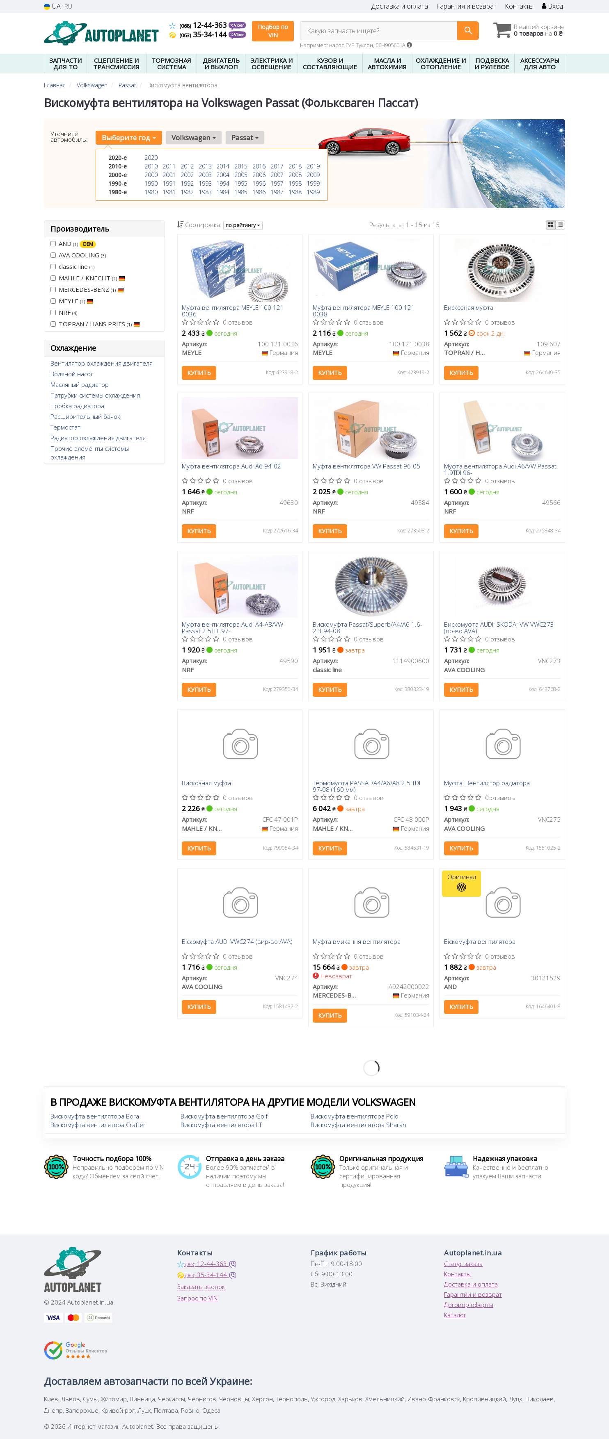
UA (52, 6)
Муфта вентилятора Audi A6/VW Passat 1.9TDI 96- (500, 469)
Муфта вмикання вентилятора (357, 942)
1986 (259, 192)
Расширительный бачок (85, 416)
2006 (259, 175)
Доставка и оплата (399, 6)
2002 (187, 175)
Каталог (455, 1315)
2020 (151, 157)
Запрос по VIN (197, 1298)
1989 (313, 192)
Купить (199, 373)
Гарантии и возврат (473, 1294)
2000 (151, 175)
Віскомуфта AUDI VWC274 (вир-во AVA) (237, 942)
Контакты (519, 6)
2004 (222, 175)
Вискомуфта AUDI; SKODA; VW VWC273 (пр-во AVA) (499, 627)
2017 (277, 166)
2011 (169, 166)
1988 (295, 192)
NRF (63, 312)
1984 (222, 192)
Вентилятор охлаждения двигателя (101, 363)
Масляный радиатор (79, 384)
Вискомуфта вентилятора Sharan (358, 1125)
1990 (151, 183)
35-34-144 (199, 34)
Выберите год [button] (129, 137)
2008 (295, 175)
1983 (205, 192)
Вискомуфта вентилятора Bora (94, 1116)
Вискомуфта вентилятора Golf (224, 1116)
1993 (205, 183)
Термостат (65, 427)
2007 (277, 175)
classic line (72, 266)
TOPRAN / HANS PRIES (95, 324)
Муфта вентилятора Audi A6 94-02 (231, 466)
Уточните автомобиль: (69, 136)
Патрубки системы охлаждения (95, 395)
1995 (240, 183)
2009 (313, 175)
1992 (187, 183)
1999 (313, 183)
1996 (259, 183)
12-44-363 (199, 25)
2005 (240, 175)
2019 (313, 166)
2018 (295, 166)
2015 (240, 166)
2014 (222, 166)
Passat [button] (245, 137)
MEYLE (71, 301)
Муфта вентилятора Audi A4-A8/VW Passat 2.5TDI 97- (232, 627)
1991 (169, 183)
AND (73, 243)
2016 (259, 166)
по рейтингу (243, 225)
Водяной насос (72, 374)
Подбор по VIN (273, 31)
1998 (295, 183)
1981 (169, 192)
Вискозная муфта (468, 307)
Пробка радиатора (77, 406)
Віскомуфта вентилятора (479, 942)
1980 (151, 192)
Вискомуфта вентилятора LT (221, 1125)
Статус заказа (463, 1263)
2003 (205, 175)
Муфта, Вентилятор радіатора (487, 783)
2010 (151, 166)
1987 (277, 192)
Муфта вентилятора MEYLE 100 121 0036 (233, 310)
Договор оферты (468, 1304)
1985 (240, 192)
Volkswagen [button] (194, 137)
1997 (277, 183)
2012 (187, 166)
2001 (169, 175)
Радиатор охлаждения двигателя (98, 438)
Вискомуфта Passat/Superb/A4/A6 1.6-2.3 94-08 (367, 627)
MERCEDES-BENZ (87, 289)
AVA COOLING (78, 255)
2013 (205, 166)
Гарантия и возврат (466, 6)
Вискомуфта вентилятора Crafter (98, 1125)
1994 (222, 183)
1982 (187, 192)
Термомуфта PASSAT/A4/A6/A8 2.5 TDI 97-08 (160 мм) (366, 786)
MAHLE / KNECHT (87, 278)
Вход (552, 6)
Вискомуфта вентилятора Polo (354, 1116)
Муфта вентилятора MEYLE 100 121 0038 (364, 310)
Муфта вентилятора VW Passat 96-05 (366, 466)
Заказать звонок (201, 1286)
